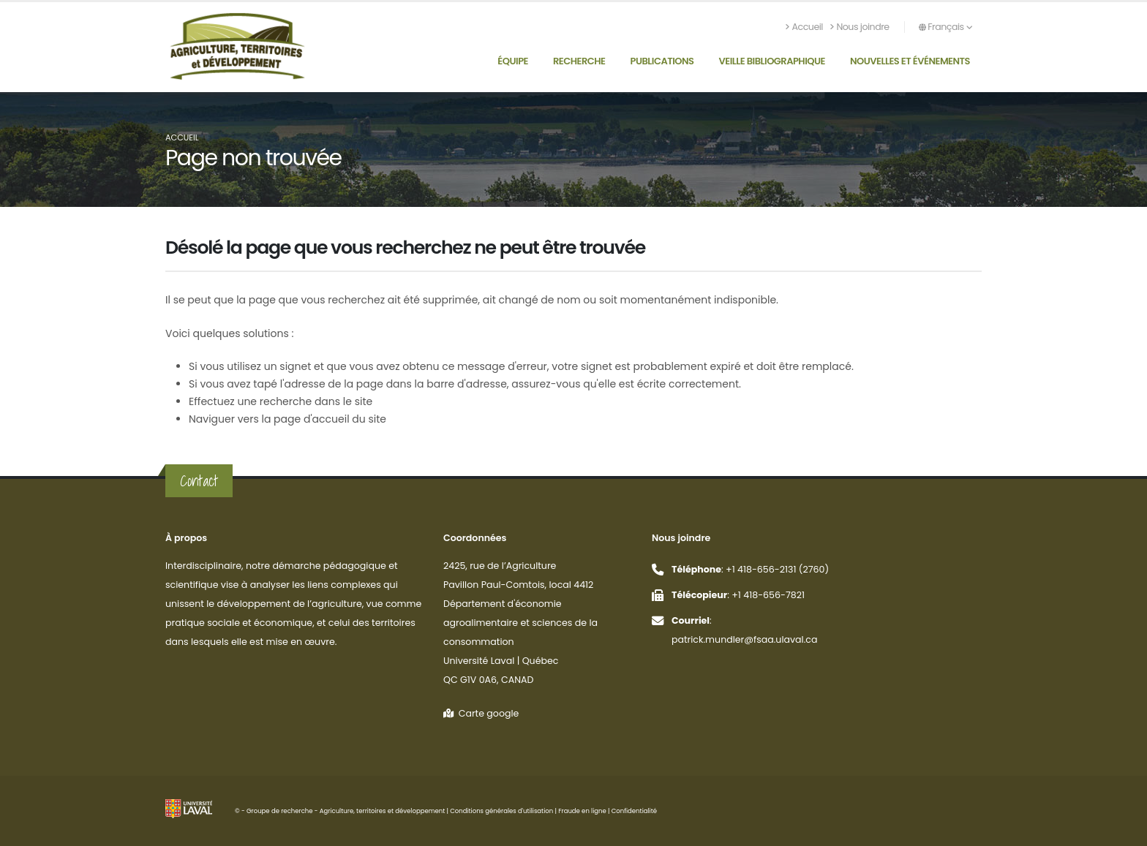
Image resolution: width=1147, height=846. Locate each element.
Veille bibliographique (772, 61)
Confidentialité (634, 811)
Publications (662, 61)
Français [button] (945, 26)
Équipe (512, 61)
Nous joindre (860, 26)
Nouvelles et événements (910, 61)
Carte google (481, 713)
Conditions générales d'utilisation (501, 811)
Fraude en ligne (582, 811)
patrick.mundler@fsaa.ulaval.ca (745, 639)
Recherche (579, 61)
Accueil (804, 26)
